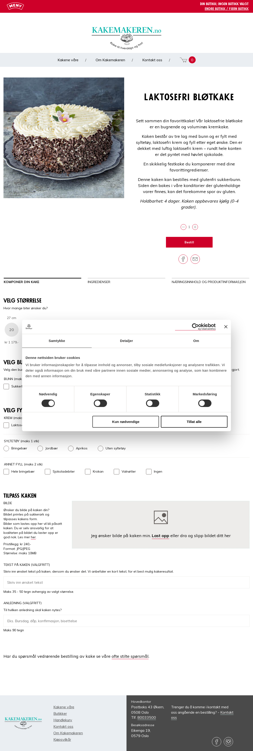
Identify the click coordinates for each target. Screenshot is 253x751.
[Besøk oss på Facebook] (216, 741)
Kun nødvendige (125, 422)
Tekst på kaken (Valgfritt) (26, 565)
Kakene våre (68, 60)
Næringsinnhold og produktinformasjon (209, 282)
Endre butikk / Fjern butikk (227, 9)
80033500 (146, 717)
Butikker (60, 713)
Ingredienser (99, 282)
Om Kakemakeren (111, 60)
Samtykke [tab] (57, 341)
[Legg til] (195, 227)
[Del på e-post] (195, 259)
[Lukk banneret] (225, 326)
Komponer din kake (21, 282)
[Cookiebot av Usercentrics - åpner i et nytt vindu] (195, 326)
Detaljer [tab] (126, 341)
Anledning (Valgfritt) (22, 603)
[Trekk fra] (183, 227)
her (33, 537)
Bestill (189, 242)
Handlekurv (62, 720)
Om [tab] (196, 341)
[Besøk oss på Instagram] (228, 741)
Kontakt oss (152, 60)
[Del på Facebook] (183, 259)
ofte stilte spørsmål (130, 656)
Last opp (160, 535)
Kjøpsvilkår (62, 739)
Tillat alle (194, 422)
